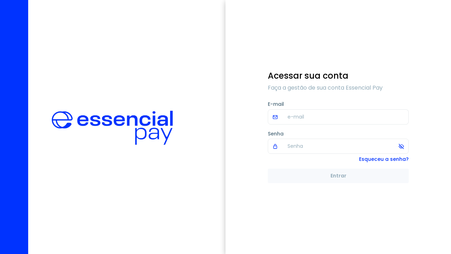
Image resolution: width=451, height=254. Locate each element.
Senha (276, 133)
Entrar (338, 175)
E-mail (276, 104)
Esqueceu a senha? (384, 159)
